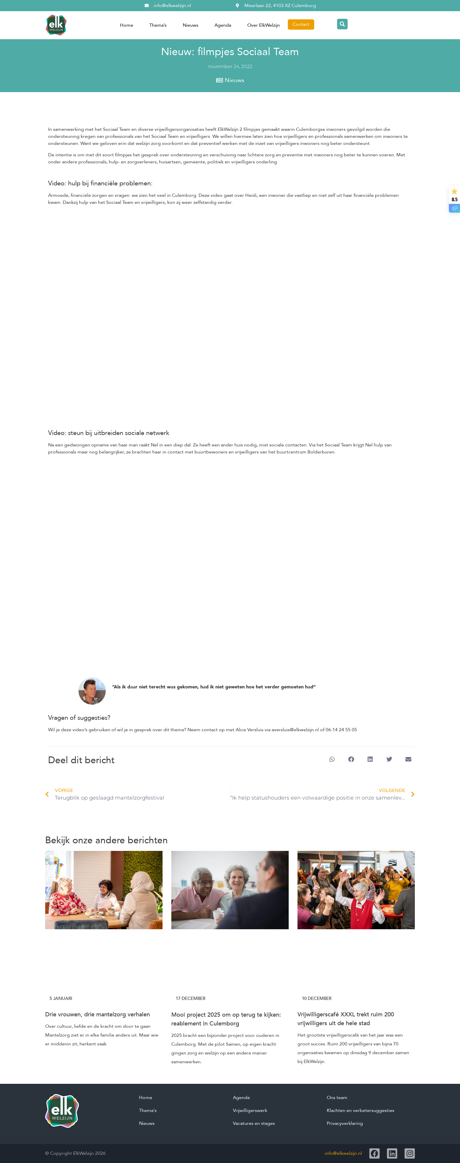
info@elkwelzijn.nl (343, 1153)
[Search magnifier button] (342, 24)
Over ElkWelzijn (263, 25)
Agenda (222, 25)
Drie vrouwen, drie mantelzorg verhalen (97, 1014)
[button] (332, 759)
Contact (301, 24)
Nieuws (190, 25)
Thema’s (158, 25)
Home (126, 25)
